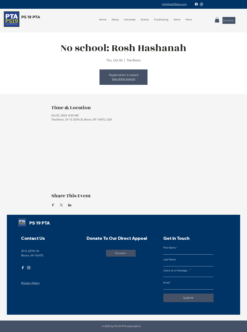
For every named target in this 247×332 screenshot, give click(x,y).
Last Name (169, 259)
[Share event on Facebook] (53, 205)
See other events (123, 79)
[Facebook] (196, 4)
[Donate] (228, 20)
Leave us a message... (176, 270)
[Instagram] (201, 4)
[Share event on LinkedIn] (69, 205)
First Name (169, 247)
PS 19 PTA (30, 17)
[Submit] (188, 298)
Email (166, 282)
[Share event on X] (61, 205)
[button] (161, 19)
